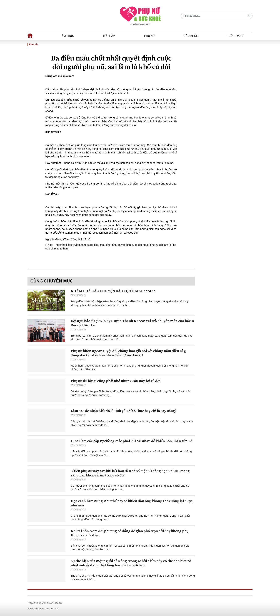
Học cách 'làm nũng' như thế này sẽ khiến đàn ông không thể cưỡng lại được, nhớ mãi (132, 503)
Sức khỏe (191, 35)
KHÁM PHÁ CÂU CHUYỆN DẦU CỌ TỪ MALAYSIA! (113, 291)
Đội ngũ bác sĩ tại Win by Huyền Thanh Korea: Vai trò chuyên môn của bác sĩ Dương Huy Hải (132, 323)
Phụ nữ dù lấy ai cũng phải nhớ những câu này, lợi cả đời (115, 381)
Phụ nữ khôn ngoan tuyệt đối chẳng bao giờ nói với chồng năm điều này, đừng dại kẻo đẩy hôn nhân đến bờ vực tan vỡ (128, 353)
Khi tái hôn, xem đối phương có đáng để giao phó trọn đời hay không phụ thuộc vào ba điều (130, 533)
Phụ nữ (149, 35)
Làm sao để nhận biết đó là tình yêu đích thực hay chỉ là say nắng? (124, 411)
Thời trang (235, 35)
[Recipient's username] (216, 16)
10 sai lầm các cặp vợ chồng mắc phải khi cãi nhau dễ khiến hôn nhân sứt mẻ (131, 441)
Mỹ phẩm (109, 35)
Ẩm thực (68, 35)
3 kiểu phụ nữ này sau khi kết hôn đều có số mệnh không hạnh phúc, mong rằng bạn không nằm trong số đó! (130, 473)
